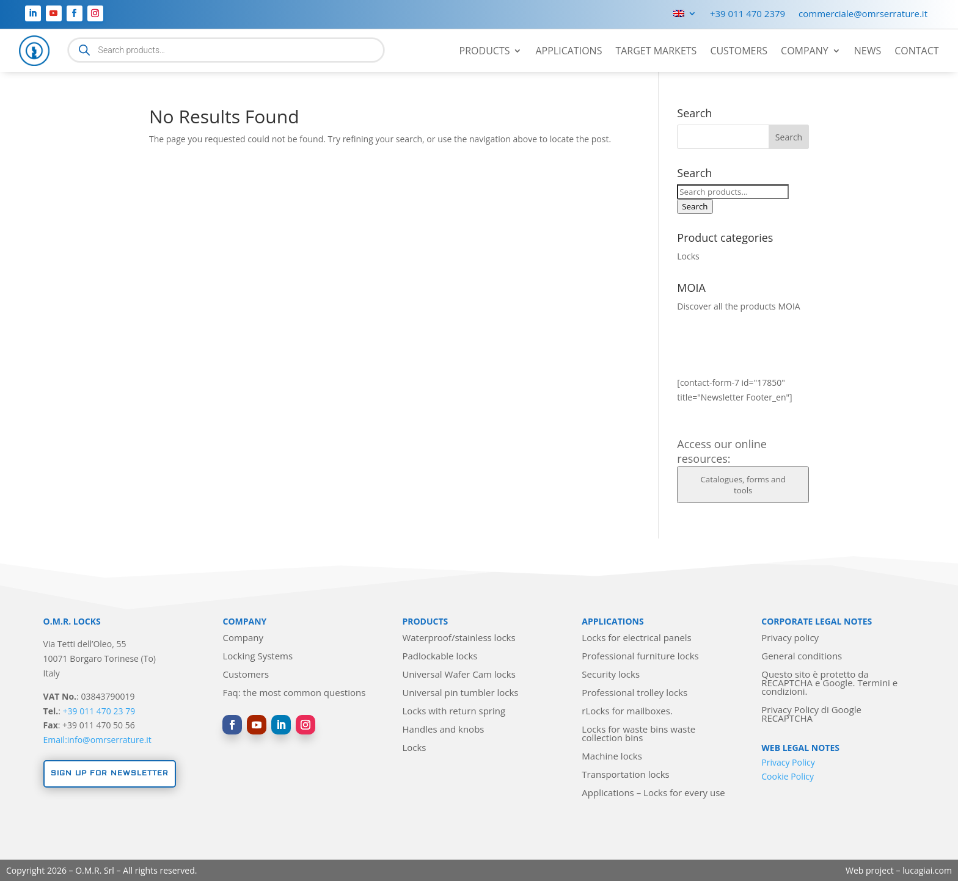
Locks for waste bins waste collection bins (638, 734)
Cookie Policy (787, 776)
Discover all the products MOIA (738, 306)
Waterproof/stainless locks (458, 638)
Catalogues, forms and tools (742, 485)
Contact (916, 51)
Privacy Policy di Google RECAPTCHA (811, 714)
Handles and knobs (443, 730)
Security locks (611, 675)
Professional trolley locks (634, 693)
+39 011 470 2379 (747, 14)
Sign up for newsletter (110, 773)
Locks (688, 256)
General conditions (801, 656)
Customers (738, 51)
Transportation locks (625, 775)
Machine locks (612, 757)
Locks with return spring (453, 711)
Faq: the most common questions (293, 693)
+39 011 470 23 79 (99, 711)
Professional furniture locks (640, 656)
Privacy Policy (787, 762)
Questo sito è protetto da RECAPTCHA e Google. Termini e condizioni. (829, 683)
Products (484, 51)
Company (804, 51)
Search (695, 206)
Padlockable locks (439, 656)
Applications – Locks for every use (653, 793)
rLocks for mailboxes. (627, 711)
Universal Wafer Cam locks (458, 675)
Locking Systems (257, 656)
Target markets (656, 51)
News (867, 51)
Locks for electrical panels (636, 638)
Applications (568, 51)
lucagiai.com (927, 870)
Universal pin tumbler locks (460, 693)
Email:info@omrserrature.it (97, 739)
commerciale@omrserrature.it (863, 14)
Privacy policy (790, 638)
